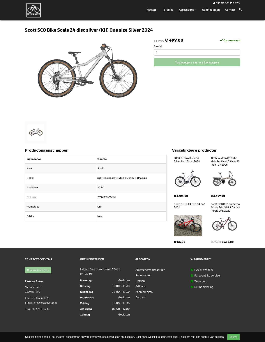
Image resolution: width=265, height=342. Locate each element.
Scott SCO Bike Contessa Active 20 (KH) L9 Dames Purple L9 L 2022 (225, 207)
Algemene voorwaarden (150, 269)
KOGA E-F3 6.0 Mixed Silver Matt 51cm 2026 (187, 160)
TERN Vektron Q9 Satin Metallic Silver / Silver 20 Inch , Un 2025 (225, 161)
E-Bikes (168, 9)
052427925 (42, 298)
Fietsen (140, 280)
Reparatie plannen (38, 270)
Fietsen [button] (152, 9)
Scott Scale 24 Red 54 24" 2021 (189, 206)
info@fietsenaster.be (45, 302)
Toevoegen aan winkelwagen (197, 62)
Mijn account (221, 2)
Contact (230, 9)
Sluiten (234, 337)
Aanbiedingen (211, 9)
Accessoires (143, 275)
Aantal (158, 46)
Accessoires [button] (188, 9)
